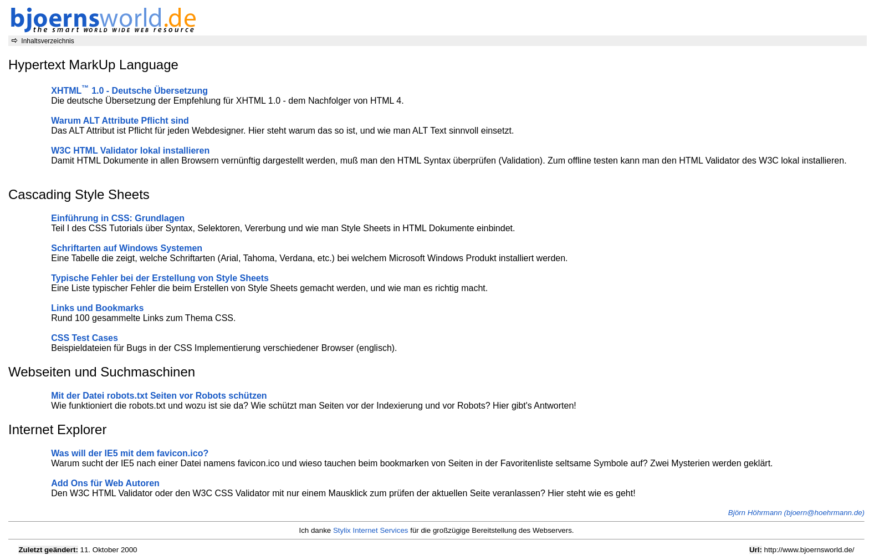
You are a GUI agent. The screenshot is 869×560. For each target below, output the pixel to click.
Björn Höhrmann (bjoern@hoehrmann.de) (796, 512)
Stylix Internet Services (370, 530)
